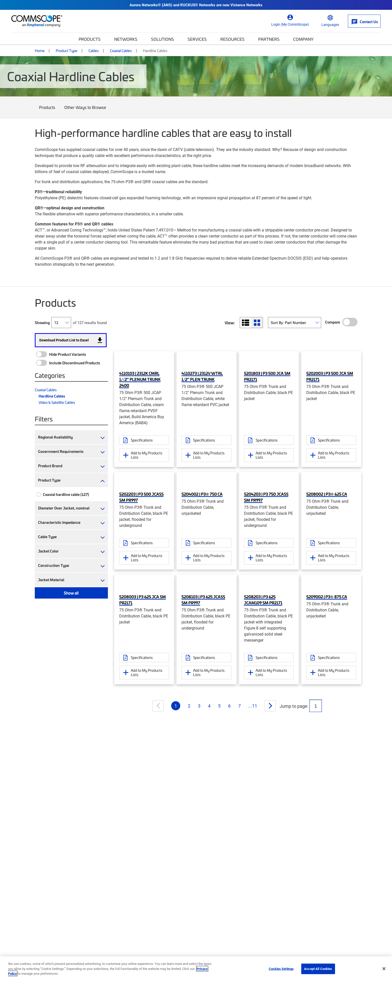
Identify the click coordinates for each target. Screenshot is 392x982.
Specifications (142, 440)
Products (90, 39)
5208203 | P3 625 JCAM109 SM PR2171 (263, 599)
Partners (269, 39)
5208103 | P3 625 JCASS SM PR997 (203, 599)
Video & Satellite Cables (57, 402)
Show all (71, 593)
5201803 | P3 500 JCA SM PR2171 (267, 376)
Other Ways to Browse (85, 111)
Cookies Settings (281, 968)
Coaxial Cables (121, 50)
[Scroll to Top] (378, 953)
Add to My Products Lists (146, 455)
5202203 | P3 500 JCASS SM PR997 (141, 497)
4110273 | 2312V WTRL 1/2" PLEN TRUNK (202, 376)
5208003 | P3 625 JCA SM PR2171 (142, 599)
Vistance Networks (246, 4)
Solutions (162, 39)
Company (303, 39)
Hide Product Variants (67, 354)
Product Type (66, 50)
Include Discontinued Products (74, 363)
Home (40, 50)
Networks (125, 39)
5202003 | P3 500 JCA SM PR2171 (329, 376)
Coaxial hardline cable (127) (66, 494)
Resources (232, 39)
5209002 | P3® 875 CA (326, 596)
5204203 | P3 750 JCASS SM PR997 (266, 497)
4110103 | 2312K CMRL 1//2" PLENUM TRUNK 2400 (140, 379)
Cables (93, 50)
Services (197, 39)
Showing (42, 323)
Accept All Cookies (318, 968)
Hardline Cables (52, 396)
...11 (252, 706)
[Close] (383, 968)
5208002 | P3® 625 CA (326, 494)
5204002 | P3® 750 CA (202, 494)
